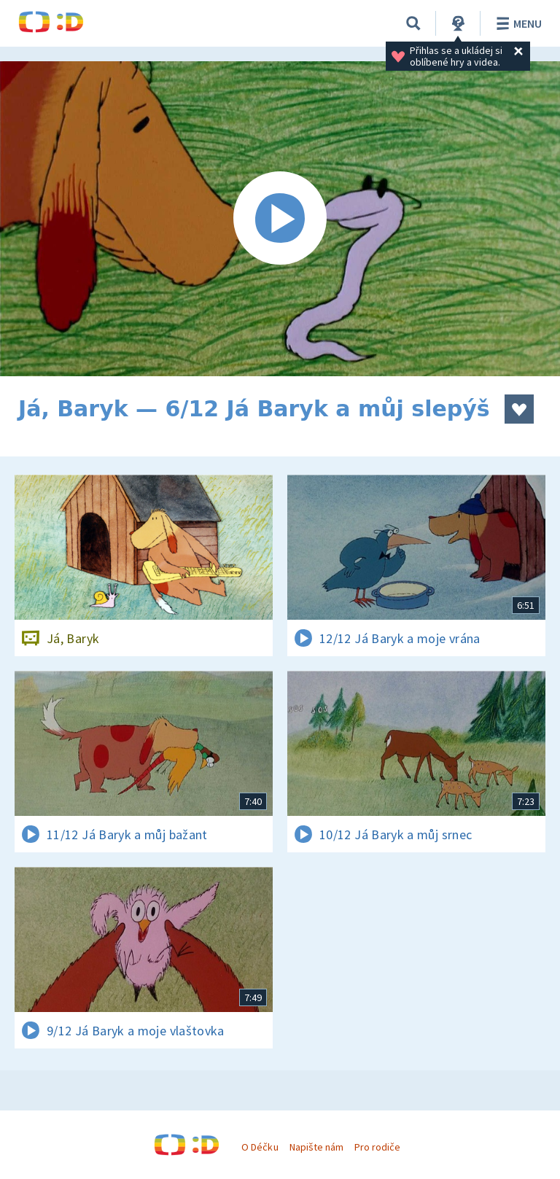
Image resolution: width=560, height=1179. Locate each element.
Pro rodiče (377, 1146)
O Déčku (259, 1146)
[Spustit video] (280, 218)
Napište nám (316, 1146)
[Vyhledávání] (413, 23)
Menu (516, 23)
